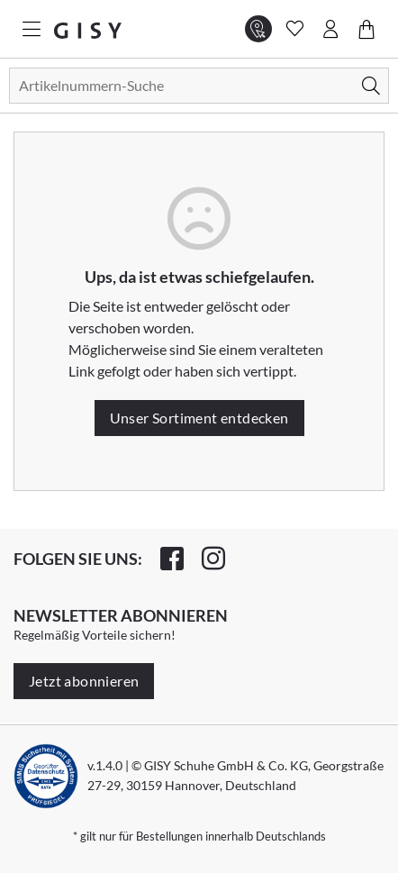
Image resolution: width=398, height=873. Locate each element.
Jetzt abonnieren (84, 680)
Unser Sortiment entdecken (199, 417)
